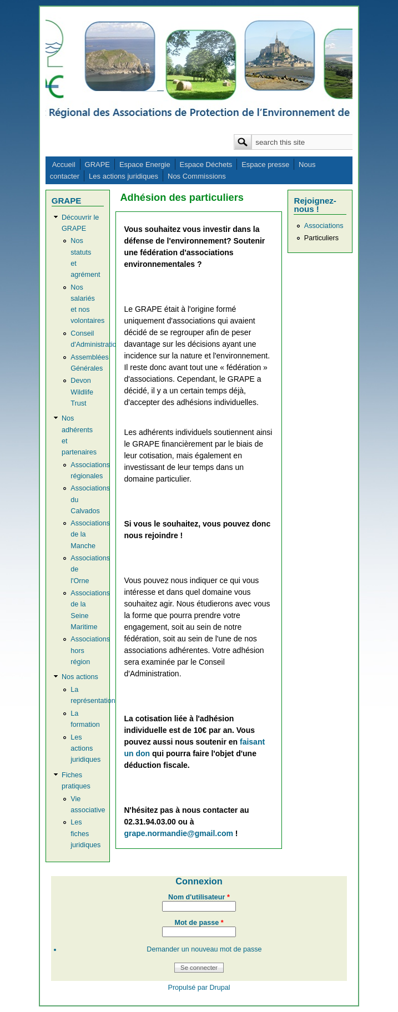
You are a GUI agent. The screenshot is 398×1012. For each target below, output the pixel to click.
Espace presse (265, 164)
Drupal (219, 987)
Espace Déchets (206, 164)
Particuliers (321, 238)
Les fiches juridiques (85, 833)
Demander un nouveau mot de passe (204, 949)
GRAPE (97, 164)
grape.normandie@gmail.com (178, 833)
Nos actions (80, 677)
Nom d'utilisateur (199, 897)
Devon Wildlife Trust (81, 392)
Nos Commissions (197, 176)
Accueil (63, 164)
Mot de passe (198, 923)
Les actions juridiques (123, 176)
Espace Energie (144, 164)
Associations (324, 226)
